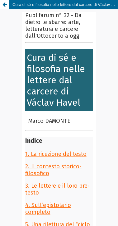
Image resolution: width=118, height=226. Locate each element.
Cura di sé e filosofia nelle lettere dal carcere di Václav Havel (65, 4)
